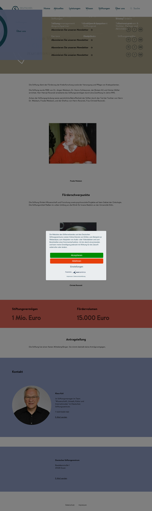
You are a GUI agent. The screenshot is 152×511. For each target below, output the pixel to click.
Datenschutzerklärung (79, 276)
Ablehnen (76, 261)
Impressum (70, 276)
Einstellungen (76, 266)
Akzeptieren (76, 255)
